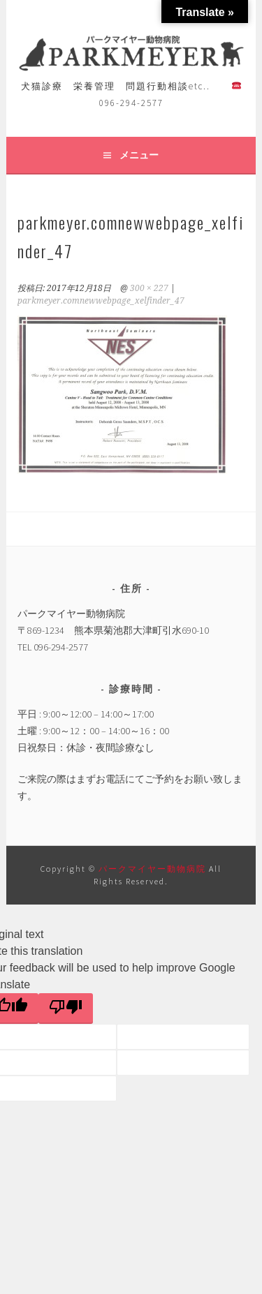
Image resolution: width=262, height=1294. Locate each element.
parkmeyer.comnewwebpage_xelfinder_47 (100, 301)
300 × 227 (149, 288)
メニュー (139, 155)
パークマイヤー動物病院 (154, 868)
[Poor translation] (65, 1008)
